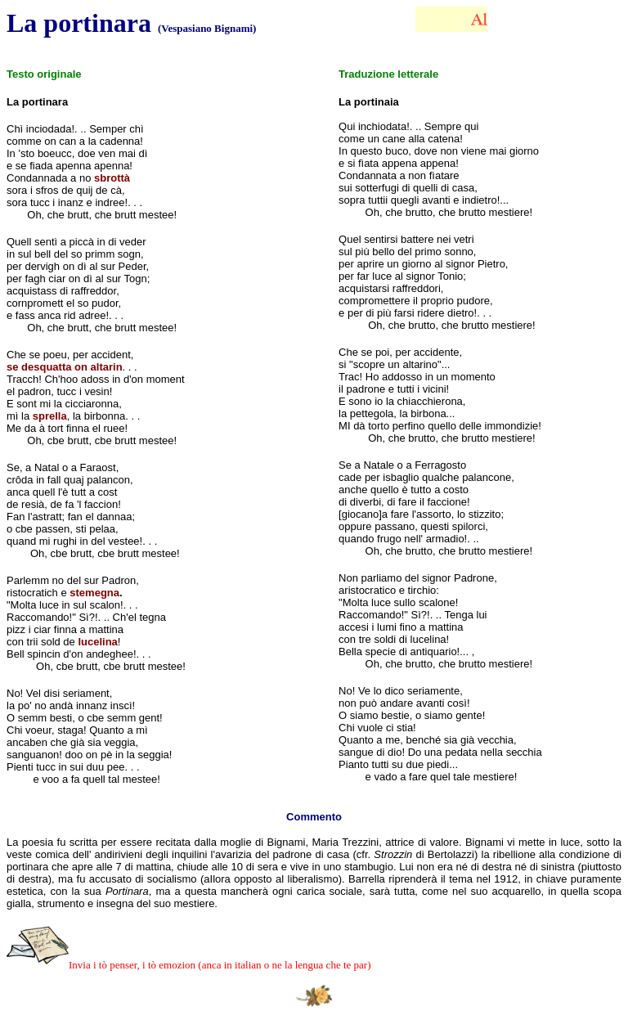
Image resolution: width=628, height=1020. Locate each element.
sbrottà (112, 178)
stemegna (94, 592)
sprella (50, 416)
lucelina (97, 642)
